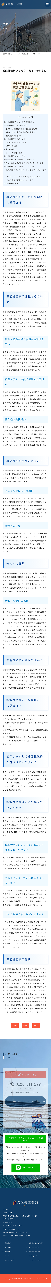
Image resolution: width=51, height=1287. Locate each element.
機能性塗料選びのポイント (14, 139)
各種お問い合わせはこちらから (25, 1101)
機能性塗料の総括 (11, 183)
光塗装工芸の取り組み (36, 1243)
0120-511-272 (25, 1084)
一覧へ (25, 1025)
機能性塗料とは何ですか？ (14, 156)
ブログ (7, 1256)
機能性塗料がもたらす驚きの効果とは (19, 122)
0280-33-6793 (13, 1229)
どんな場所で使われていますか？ (19, 180)
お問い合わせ (33, 1256)
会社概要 (8, 1243)
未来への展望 (9, 149)
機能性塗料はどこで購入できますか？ (19, 166)
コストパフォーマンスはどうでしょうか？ (23, 176)
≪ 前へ (14, 1025)
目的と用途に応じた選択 (16, 142)
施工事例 (8, 1247)
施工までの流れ (34, 1247)
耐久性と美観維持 (13, 135)
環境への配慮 (11, 146)
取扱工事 (8, 1252)
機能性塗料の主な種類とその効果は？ (19, 159)
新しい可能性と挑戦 (14, 152)
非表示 (29, 117)
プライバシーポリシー (36, 1260)
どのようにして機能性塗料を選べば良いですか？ (23, 163)
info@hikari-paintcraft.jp (19, 1235)
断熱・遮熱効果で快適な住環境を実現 (21, 129)
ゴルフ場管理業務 (34, 1252)
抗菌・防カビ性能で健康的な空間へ (20, 132)
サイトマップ (9, 1260)
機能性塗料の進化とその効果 (15, 125)
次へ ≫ (36, 1025)
